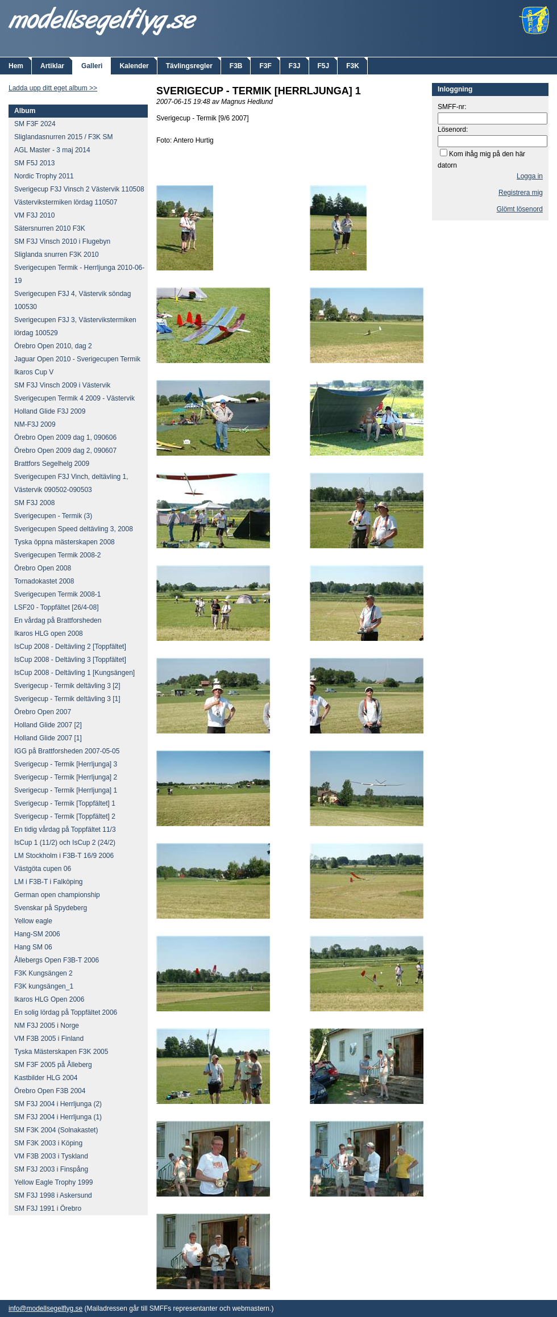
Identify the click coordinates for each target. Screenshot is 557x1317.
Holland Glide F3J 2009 (49, 411)
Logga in (530, 176)
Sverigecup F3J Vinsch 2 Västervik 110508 (79, 189)
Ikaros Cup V (33, 372)
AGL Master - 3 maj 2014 (52, 150)
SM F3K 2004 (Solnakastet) (56, 1130)
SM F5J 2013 (34, 163)
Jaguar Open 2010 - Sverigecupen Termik (77, 359)
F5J (324, 66)
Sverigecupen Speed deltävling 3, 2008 (73, 529)
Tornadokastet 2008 (44, 581)
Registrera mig (520, 193)
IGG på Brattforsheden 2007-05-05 (66, 751)
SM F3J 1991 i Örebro (47, 1208)
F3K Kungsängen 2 (43, 973)
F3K (352, 66)
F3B (236, 66)
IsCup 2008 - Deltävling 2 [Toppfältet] (70, 647)
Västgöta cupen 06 (42, 869)
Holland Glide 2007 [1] (48, 738)
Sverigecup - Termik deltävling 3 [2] (67, 686)
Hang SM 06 (33, 947)
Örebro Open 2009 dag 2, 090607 (65, 451)
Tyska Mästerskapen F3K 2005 (61, 1052)
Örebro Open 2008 (42, 568)
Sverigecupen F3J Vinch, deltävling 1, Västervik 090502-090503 (71, 483)
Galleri (91, 66)
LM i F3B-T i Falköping (48, 882)
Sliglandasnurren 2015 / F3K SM (63, 137)
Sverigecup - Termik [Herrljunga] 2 (65, 777)
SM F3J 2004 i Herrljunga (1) (58, 1117)
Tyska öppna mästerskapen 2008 (64, 542)
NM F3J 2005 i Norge (46, 1026)
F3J (295, 66)
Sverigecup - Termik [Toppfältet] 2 (64, 816)
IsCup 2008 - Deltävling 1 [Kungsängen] (74, 673)
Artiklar (52, 66)
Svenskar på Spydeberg (50, 908)
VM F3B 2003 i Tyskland (51, 1156)
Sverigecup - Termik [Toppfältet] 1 (64, 803)
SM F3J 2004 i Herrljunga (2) (58, 1104)
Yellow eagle (33, 921)
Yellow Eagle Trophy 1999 (53, 1182)
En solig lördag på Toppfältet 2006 (65, 1012)
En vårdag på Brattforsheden (57, 620)
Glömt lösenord (520, 209)
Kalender (133, 66)
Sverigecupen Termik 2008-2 (57, 555)
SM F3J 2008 (34, 503)
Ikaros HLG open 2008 (48, 633)
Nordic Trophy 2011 (44, 176)
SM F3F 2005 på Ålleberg (53, 1065)
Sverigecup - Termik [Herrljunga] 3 (65, 764)
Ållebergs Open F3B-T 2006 (56, 960)
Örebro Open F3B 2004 (49, 1091)
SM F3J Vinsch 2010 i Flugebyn (62, 241)
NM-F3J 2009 (35, 424)
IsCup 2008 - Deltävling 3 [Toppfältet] (70, 660)
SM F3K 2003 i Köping (48, 1143)
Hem (16, 66)
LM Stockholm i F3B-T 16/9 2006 (64, 856)
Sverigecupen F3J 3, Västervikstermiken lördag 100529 (75, 326)
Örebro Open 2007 (42, 712)
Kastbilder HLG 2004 (45, 1078)
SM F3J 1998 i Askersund (53, 1195)
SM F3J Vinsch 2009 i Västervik (62, 385)
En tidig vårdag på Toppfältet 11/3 (65, 829)
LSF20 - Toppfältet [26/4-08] (56, 607)
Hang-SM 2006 (37, 934)
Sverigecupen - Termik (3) (53, 516)
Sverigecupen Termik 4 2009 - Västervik (74, 398)
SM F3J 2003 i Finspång (51, 1169)
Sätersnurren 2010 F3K (49, 228)
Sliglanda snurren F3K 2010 (56, 255)
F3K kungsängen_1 (43, 986)
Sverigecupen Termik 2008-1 (57, 594)
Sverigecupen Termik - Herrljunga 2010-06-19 (79, 274)
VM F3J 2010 (34, 215)
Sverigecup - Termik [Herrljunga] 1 (65, 790)
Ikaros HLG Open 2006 (49, 999)
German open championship (57, 895)
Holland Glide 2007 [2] (48, 725)
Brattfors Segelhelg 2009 (51, 464)
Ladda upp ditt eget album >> (53, 88)
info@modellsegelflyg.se (45, 1308)
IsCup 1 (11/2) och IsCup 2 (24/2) (64, 843)
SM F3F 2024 (35, 124)
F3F (265, 66)
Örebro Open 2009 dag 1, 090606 (65, 437)
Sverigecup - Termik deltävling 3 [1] (67, 699)
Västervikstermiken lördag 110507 (65, 202)
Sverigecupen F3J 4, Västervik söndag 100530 (72, 300)
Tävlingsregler (189, 66)
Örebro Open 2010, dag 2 (53, 346)
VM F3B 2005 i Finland (49, 1039)
